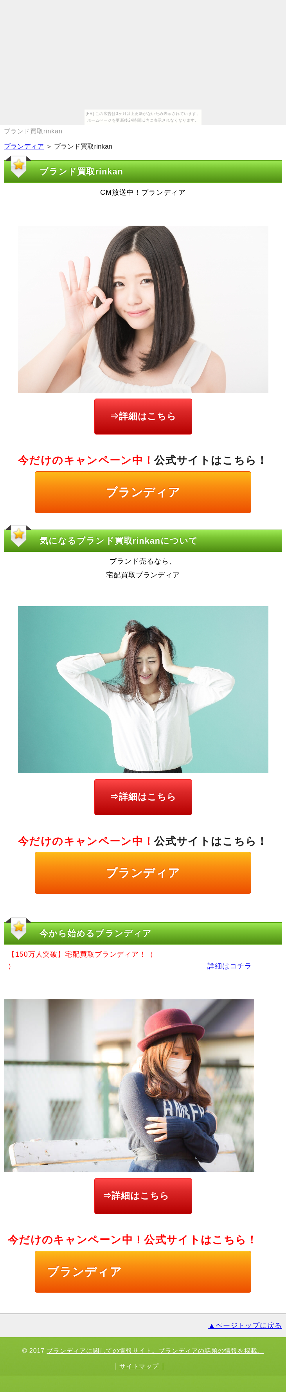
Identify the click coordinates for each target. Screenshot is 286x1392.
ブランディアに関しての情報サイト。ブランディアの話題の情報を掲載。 (155, 1350)
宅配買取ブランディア (143, 575)
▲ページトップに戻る (245, 1325)
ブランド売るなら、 (143, 561)
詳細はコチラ (229, 966)
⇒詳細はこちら (143, 416)
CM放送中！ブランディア (143, 192)
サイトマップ (139, 1366)
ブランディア (24, 146)
